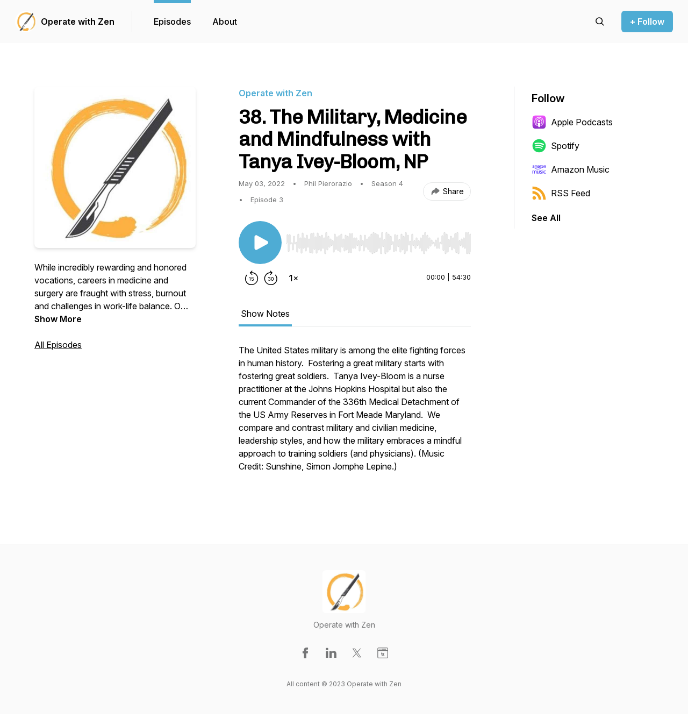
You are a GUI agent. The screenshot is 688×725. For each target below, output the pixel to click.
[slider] (378, 243)
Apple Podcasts (572, 122)
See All (546, 217)
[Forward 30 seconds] (270, 278)
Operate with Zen (77, 21)
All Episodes (58, 344)
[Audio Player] (378, 240)
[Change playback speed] (293, 278)
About (224, 21)
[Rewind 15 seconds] (251, 278)
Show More (58, 319)
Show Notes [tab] (265, 313)
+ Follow (647, 21)
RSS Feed (561, 193)
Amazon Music (571, 169)
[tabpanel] (355, 414)
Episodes (172, 21)
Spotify (555, 145)
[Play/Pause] (260, 242)
